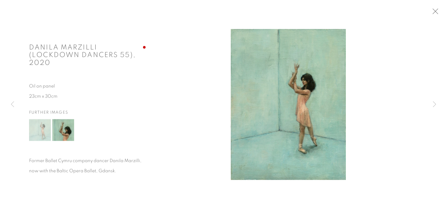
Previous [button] (12, 104)
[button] (40, 131)
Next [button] (434, 104)
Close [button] (434, 13)
